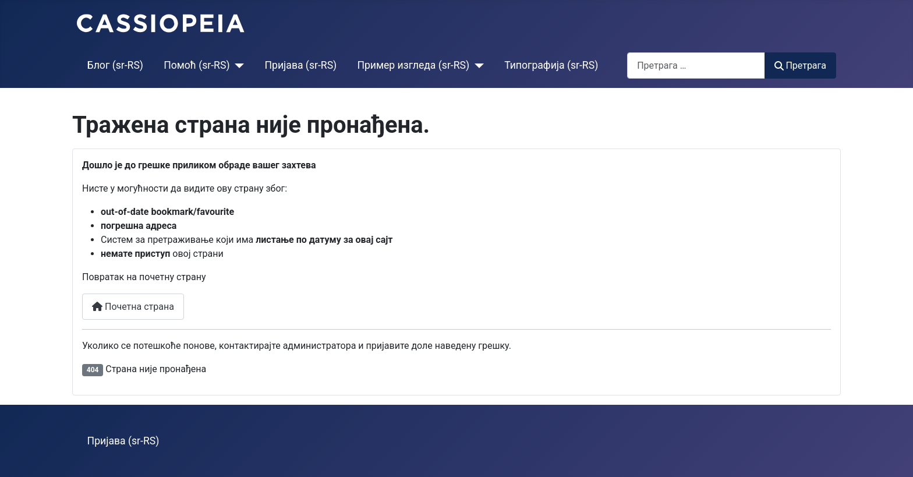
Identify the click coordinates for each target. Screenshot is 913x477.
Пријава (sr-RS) (301, 65)
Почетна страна (133, 306)
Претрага (800, 65)
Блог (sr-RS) (115, 65)
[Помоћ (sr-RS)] (237, 65)
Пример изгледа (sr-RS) (413, 65)
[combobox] (696, 65)
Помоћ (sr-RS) (196, 65)
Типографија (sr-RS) (551, 65)
